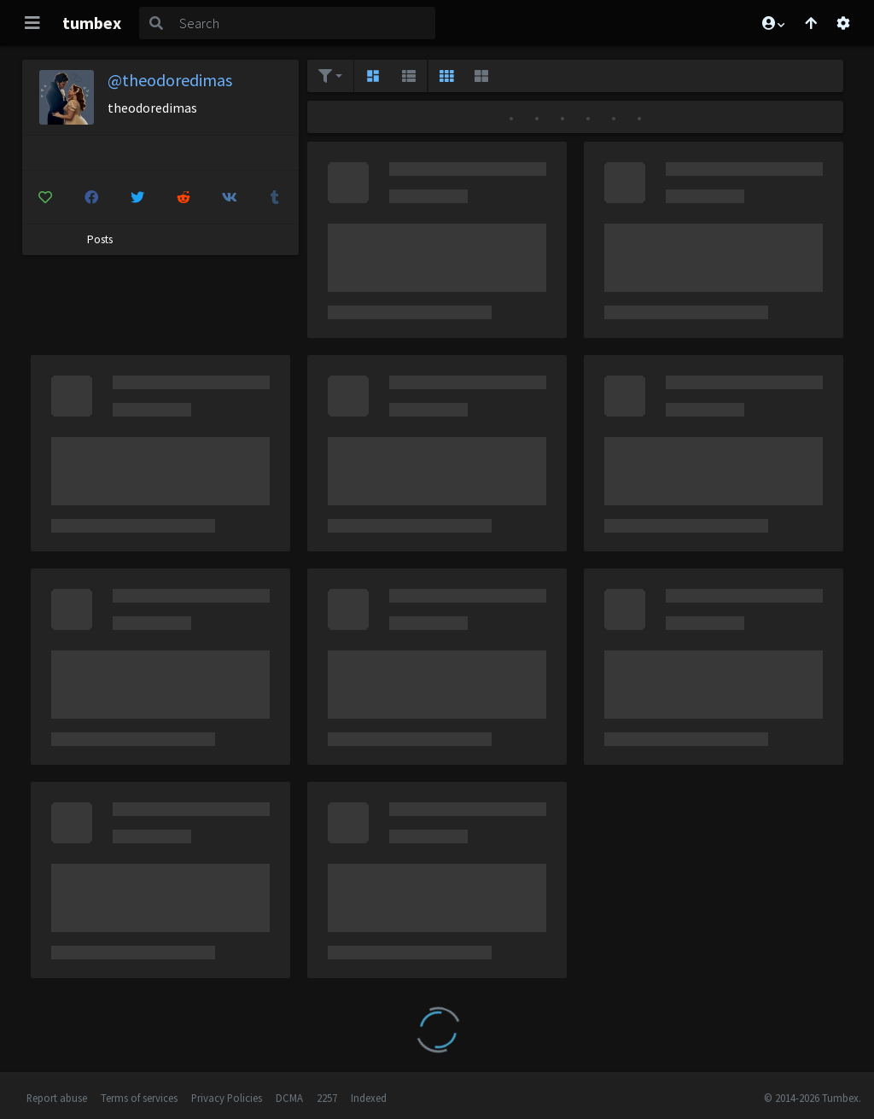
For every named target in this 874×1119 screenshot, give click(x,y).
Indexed (369, 1097)
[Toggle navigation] (32, 23)
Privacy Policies (226, 1097)
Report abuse (56, 1097)
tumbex (91, 22)
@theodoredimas (170, 79)
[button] (772, 23)
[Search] (303, 23)
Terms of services (139, 1097)
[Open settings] (843, 23)
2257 (327, 1097)
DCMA (289, 1097)
